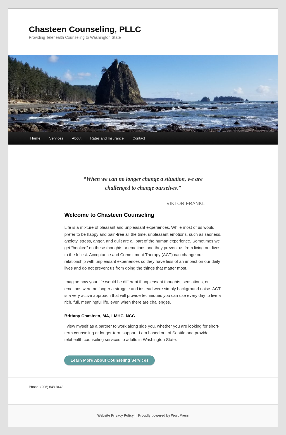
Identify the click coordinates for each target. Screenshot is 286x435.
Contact (138, 138)
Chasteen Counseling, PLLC (85, 29)
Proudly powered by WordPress (163, 415)
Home (35, 138)
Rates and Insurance (107, 138)
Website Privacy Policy (115, 415)
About (76, 138)
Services (56, 138)
